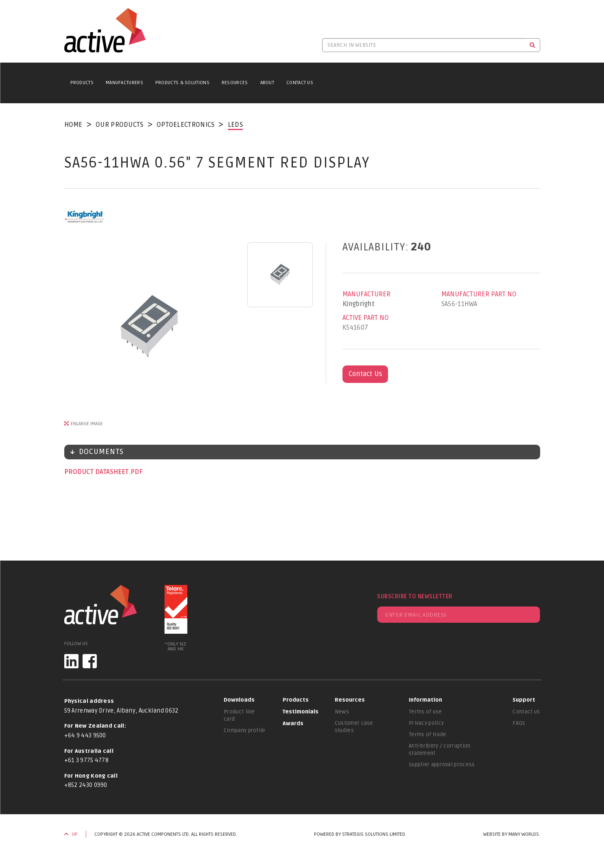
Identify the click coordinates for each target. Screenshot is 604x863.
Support (523, 700)
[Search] (533, 45)
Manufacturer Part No (479, 294)
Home (73, 125)
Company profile (245, 730)
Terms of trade (427, 734)
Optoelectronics (186, 125)
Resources (235, 83)
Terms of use (425, 712)
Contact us (526, 712)
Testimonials (300, 712)
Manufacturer (366, 294)
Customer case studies (354, 727)
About (267, 83)
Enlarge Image (87, 424)
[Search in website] (424, 45)
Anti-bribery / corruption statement (440, 749)
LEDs (235, 125)
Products (82, 83)
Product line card (239, 715)
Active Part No (365, 318)
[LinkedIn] (71, 661)
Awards (293, 723)
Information (425, 700)
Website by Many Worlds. (511, 834)
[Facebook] (90, 661)
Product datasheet (97, 472)
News (342, 712)
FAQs (518, 723)
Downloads (239, 700)
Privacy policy (426, 723)
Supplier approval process (442, 764)
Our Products (120, 125)
